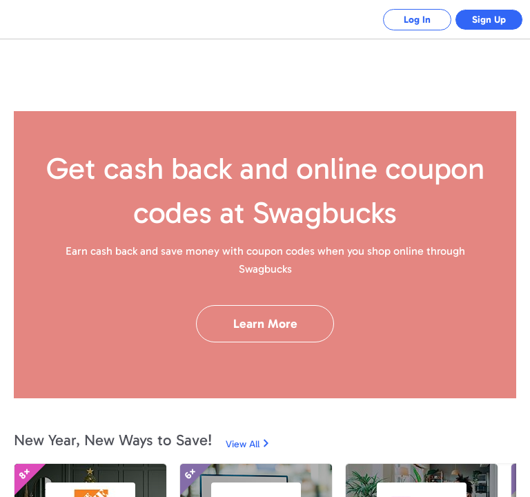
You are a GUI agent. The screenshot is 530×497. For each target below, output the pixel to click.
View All (242, 444)
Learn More (265, 323)
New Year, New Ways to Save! (113, 440)
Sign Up (489, 20)
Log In (416, 20)
